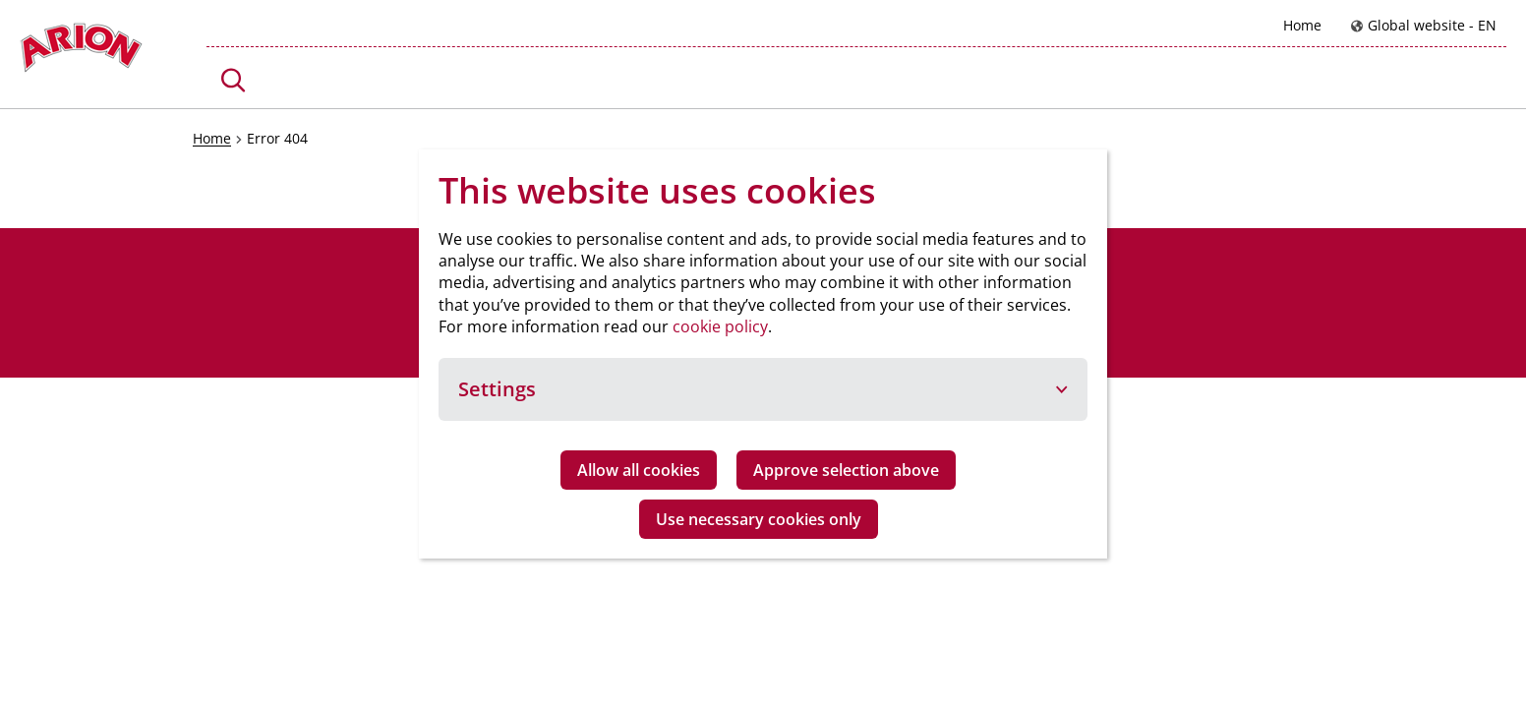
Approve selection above (846, 470)
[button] (233, 80)
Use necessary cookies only (758, 519)
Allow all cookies (638, 470)
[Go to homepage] (81, 53)
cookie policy (720, 326)
